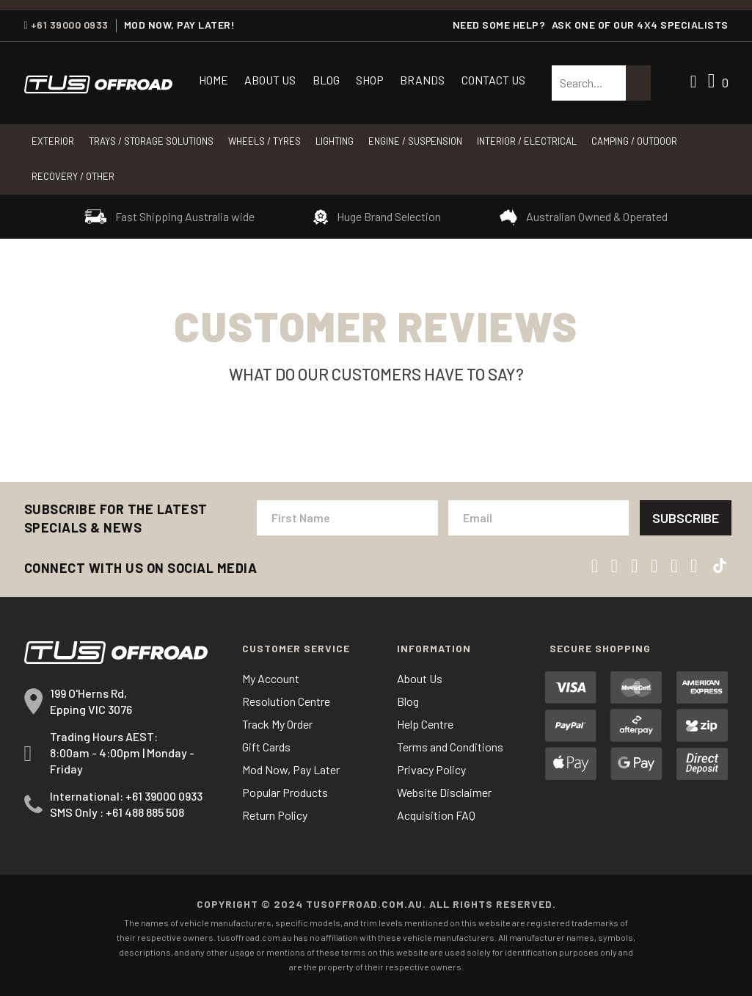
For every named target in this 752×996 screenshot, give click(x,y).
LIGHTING (334, 141)
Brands (422, 80)
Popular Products (285, 792)
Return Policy (274, 815)
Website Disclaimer (444, 792)
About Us (270, 80)
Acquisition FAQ (436, 815)
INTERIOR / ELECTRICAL (527, 141)
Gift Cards (266, 747)
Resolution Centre (286, 701)
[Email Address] (538, 517)
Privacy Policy (431, 769)
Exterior (53, 141)
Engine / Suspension (415, 141)
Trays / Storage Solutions (151, 141)
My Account (270, 678)
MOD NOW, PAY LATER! (180, 25)
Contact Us (493, 80)
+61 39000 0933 (66, 25)
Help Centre (425, 724)
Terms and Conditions (450, 747)
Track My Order (277, 724)
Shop (370, 80)
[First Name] (347, 517)
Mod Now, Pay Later (291, 769)
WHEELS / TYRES (264, 141)
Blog (326, 80)
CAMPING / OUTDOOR (634, 141)
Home (213, 80)
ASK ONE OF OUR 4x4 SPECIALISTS (640, 24)
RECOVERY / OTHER (73, 176)
